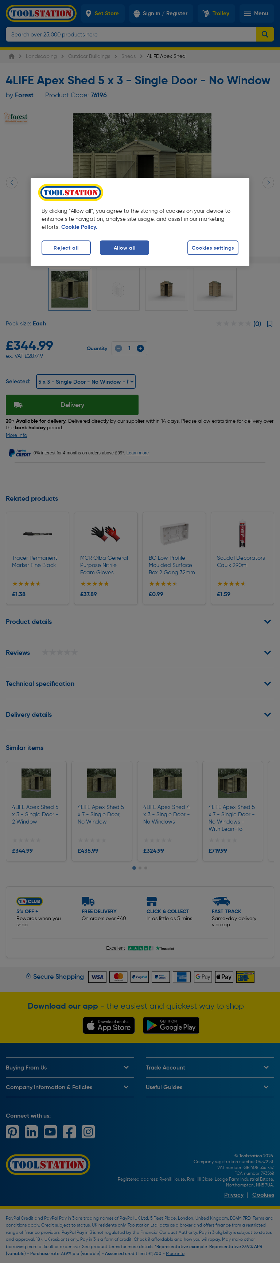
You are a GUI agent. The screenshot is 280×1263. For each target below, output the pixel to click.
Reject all (66, 247)
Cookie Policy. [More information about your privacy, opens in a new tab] (79, 226)
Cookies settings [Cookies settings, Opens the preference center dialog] (213, 247)
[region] (140, 222)
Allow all (124, 247)
